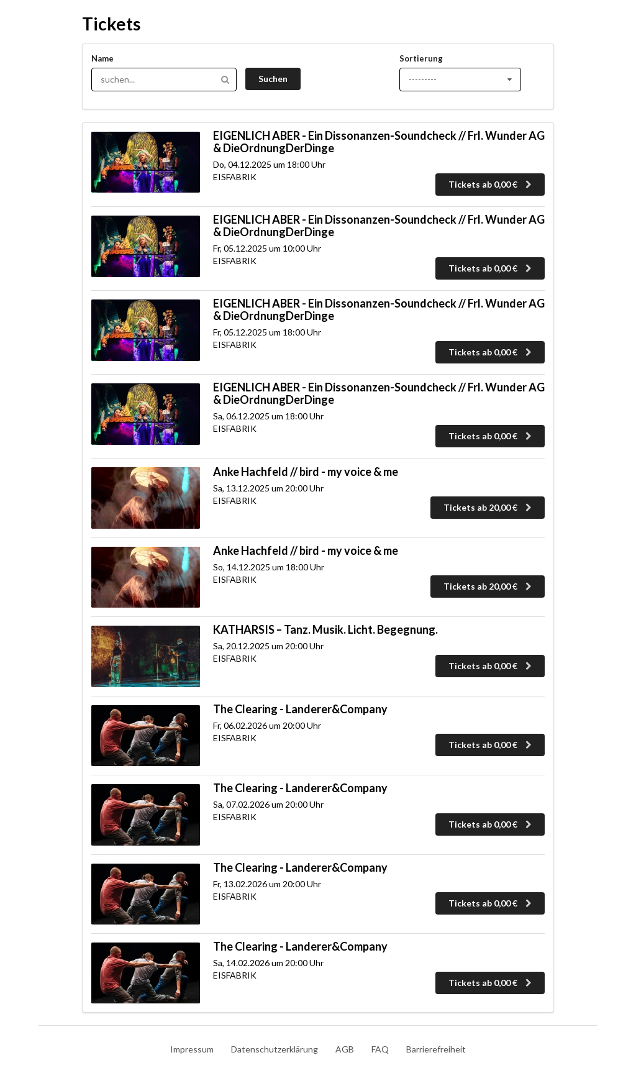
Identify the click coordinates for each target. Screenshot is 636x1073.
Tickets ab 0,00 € (491, 184)
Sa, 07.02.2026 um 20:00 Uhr (268, 804)
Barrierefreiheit (436, 1049)
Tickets (111, 23)
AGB (344, 1049)
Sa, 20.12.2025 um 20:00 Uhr (268, 646)
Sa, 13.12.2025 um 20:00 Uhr (268, 488)
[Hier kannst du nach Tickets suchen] (164, 79)
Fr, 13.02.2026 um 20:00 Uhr (267, 884)
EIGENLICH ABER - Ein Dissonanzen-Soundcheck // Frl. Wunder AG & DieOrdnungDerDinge (379, 141)
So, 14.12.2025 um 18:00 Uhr (268, 567)
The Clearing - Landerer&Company (300, 709)
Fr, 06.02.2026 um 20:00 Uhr (267, 725)
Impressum (192, 1049)
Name (102, 58)
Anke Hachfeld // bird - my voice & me (305, 471)
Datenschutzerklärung (274, 1049)
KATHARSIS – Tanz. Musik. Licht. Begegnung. (325, 629)
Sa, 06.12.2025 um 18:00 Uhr (268, 416)
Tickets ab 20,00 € (488, 507)
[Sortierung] (460, 79)
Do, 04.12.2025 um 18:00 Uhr (269, 164)
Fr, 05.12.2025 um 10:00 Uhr (267, 248)
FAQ (380, 1049)
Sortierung (421, 58)
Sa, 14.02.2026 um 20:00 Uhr (268, 962)
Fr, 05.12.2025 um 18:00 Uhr (267, 332)
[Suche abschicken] (273, 79)
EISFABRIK (235, 176)
